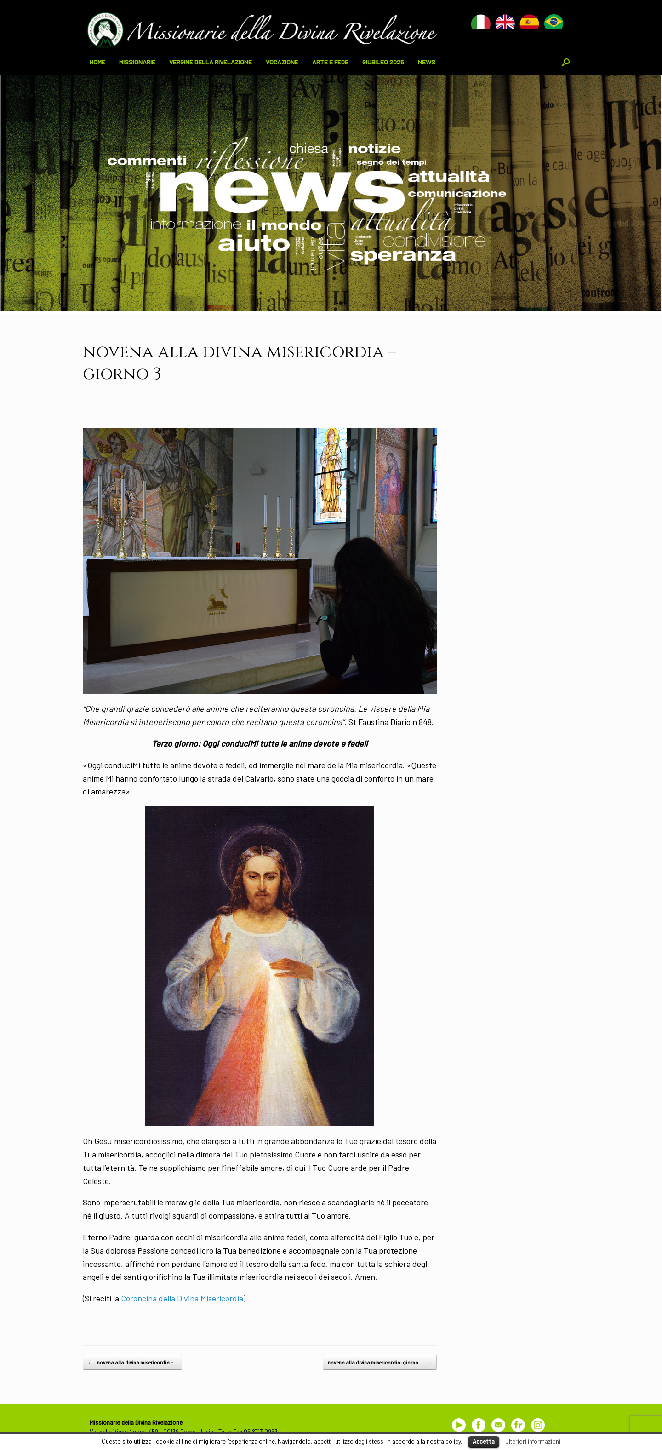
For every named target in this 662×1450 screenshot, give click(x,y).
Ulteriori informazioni (532, 1441)
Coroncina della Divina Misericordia (182, 1298)
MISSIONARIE (137, 62)
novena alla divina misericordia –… (132, 1362)
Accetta (484, 1441)
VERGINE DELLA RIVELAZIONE (210, 62)
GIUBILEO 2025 (383, 62)
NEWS (426, 62)
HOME (97, 62)
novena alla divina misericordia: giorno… (380, 1362)
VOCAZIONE (282, 62)
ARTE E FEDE (330, 62)
